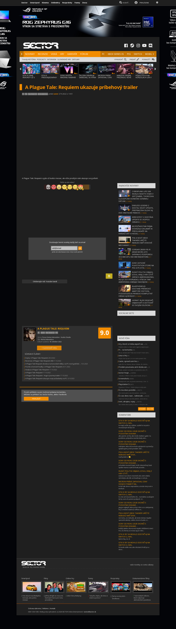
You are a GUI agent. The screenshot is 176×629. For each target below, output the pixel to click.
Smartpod (34, 2)
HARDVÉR (72, 54)
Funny (77, 2)
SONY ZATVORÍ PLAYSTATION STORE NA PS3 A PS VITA (143, 265)
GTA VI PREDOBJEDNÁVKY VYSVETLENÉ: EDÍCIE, (49, 77)
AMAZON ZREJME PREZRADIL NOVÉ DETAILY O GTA (124, 77)
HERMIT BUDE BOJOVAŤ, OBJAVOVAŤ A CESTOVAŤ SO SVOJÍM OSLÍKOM (143, 302)
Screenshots (123, 378)
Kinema (45, 2)
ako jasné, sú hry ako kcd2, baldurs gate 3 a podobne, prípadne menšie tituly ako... (135, 437)
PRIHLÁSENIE (144, 3)
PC (103, 54)
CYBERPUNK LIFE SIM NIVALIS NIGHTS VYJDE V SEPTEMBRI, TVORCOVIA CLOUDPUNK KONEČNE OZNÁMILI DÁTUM (136, 196)
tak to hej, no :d (124, 539)
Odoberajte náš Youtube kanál (44, 281)
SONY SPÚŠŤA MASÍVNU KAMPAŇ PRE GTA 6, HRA (68, 77)
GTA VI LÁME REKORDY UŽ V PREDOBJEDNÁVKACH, (32, 77)
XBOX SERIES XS (116, 54)
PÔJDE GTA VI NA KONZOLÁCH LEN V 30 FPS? (143, 77)
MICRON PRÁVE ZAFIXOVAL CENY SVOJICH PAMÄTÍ (105, 77)
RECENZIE (43, 54)
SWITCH (138, 54)
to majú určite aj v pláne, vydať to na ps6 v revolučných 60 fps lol (134, 426)
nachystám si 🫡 (125, 457)
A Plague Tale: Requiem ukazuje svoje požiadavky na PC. (46, 378)
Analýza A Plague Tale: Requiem (37, 370)
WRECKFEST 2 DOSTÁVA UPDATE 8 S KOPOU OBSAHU (142, 219)
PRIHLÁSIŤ (36, 399)
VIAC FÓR (150, 409)
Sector (24, 2)
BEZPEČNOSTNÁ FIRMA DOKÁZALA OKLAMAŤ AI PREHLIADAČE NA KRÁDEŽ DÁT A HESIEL (136, 230)
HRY (62, 54)
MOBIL (148, 54)
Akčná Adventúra (47, 339)
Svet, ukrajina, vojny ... (127, 401)
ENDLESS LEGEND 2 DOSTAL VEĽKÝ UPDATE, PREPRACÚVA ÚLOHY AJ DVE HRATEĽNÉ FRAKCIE (136, 209)
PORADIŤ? (146, 59)
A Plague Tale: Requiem (34, 372)
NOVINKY (30, 54)
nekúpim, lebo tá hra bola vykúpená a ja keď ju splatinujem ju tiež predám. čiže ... (136, 447)
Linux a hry (123, 355)
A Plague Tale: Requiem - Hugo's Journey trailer (42, 375)
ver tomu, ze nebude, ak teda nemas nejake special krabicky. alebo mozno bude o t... (135, 519)
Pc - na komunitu (125, 349)
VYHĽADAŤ (118, 59)
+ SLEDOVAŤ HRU (49, 348)
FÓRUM (84, 54)
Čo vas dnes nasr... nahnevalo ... (131, 395)
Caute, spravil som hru (127, 361)
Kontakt (52, 608)
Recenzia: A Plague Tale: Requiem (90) (39, 361)
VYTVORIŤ (142, 409)
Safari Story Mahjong (74, 596)
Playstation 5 (123, 384)
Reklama (45, 608)
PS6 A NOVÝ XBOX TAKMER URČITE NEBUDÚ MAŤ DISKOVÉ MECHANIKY (135, 241)
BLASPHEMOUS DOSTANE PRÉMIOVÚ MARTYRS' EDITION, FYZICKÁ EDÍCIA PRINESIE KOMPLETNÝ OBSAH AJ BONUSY (136, 291)
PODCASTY (41, 59)
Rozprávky (67, 2)
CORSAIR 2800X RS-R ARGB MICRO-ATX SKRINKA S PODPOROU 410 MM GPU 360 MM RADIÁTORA (135, 253)
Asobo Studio (66, 337)
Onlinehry (55, 2)
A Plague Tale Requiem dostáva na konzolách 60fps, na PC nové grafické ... (53, 364)
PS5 (129, 54)
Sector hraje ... (124, 372)
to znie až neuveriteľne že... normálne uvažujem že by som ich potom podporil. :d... (136, 498)
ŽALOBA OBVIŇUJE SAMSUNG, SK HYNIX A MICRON (87, 77)
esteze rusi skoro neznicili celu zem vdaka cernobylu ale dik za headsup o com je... (134, 477)
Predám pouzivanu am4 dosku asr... (133, 367)
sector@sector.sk (90, 612)
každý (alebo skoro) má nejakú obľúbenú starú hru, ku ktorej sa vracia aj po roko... (136, 529)
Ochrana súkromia (34, 608)
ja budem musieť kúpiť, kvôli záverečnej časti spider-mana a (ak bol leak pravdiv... (135, 466)
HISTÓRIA (32, 59)
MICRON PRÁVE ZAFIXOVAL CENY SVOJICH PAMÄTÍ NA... (133, 482)
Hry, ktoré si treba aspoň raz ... (131, 344)
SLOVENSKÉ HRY (64, 59)
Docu (84, 2)
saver (55, 94)
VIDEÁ (54, 54)
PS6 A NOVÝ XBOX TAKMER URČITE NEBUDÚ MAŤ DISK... (134, 453)
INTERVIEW (51, 59)
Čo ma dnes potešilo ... (127, 390)
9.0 (104, 333)
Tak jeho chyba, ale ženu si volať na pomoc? (98, 597)
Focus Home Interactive (51, 337)
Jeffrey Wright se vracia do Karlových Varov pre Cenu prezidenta (54, 598)
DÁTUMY (75, 59)
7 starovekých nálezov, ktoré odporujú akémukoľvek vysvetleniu (142, 598)
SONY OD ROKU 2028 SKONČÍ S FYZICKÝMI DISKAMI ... (132, 432)
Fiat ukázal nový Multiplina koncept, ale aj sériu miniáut (32, 598)
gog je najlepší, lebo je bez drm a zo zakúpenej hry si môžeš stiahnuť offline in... (136, 508)
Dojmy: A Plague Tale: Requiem (36, 358)
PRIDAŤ (133, 59)
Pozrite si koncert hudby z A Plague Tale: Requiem (43, 367)
